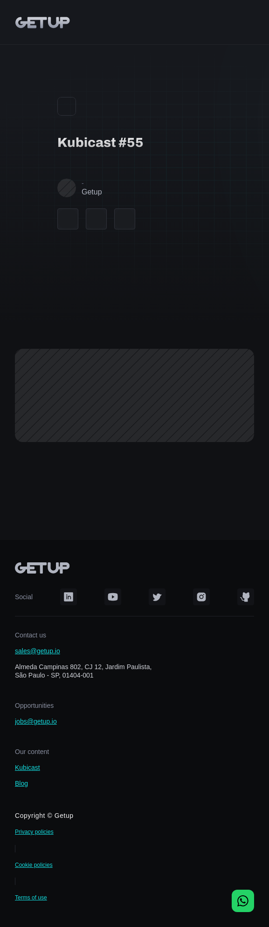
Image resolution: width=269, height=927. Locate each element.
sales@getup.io (37, 651)
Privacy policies (34, 832)
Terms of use (31, 897)
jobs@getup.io (36, 721)
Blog (21, 783)
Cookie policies (34, 865)
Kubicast (27, 767)
